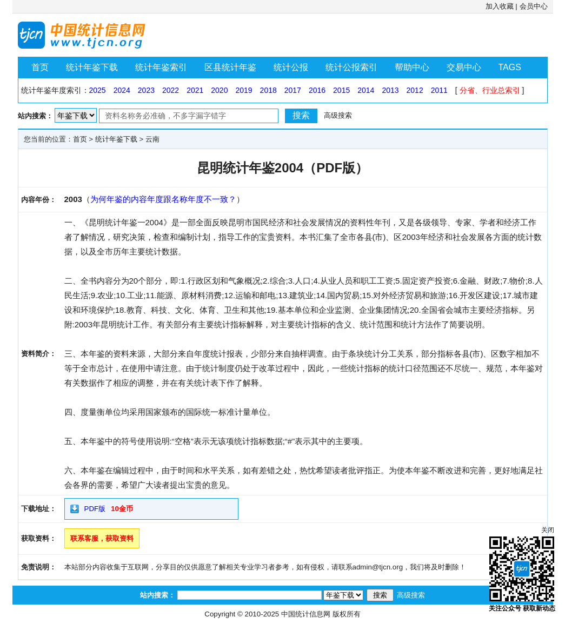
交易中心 (464, 67)
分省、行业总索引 (490, 90)
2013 (390, 90)
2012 (415, 90)
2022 (170, 90)
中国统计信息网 (305, 614)
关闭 (547, 530)
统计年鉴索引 (161, 67)
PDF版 (95, 509)
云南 (152, 139)
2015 (341, 90)
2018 (268, 90)
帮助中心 (412, 67)
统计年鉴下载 (92, 67)
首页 (40, 67)
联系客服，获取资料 (102, 538)
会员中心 (534, 6)
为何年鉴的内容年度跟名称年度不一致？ (163, 199)
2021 (195, 90)
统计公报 (291, 67)
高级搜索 (338, 115)
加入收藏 (500, 6)
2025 (97, 90)
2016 (317, 90)
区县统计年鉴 (230, 67)
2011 (439, 90)
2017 (292, 90)
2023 (146, 90)
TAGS (509, 67)
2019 (243, 90)
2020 (219, 90)
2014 (365, 90)
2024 (122, 90)
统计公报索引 (351, 67)
